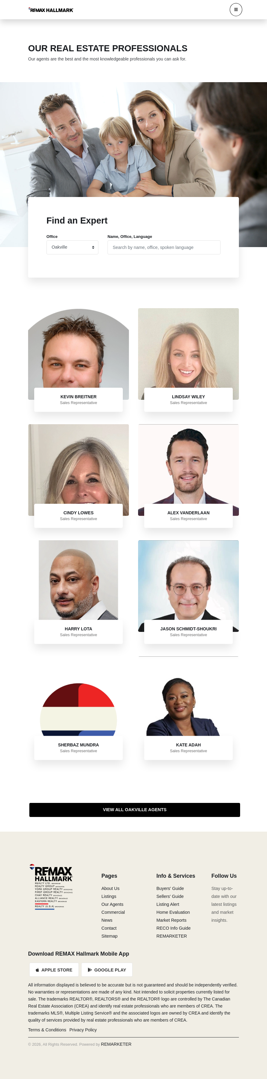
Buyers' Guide (170, 888)
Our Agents (112, 904)
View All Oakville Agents (134, 809)
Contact (109, 928)
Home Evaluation (173, 912)
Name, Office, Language (130, 236)
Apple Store (54, 970)
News (106, 920)
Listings (108, 896)
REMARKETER (171, 936)
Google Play (107, 970)
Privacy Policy (83, 1029)
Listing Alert (167, 904)
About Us (110, 888)
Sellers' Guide (170, 896)
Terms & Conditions (47, 1029)
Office (51, 236)
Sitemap (109, 936)
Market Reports (171, 920)
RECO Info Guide (173, 928)
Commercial (113, 912)
